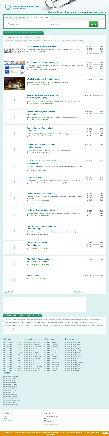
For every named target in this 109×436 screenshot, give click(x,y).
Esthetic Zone (33, 275)
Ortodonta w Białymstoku (51, 364)
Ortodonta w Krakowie (50, 344)
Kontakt (5, 416)
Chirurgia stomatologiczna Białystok (13, 366)
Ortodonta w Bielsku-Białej (52, 366)
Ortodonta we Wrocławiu (51, 346)
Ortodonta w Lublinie (50, 352)
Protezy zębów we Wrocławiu (73, 348)
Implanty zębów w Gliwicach (32, 370)
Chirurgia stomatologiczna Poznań (12, 350)
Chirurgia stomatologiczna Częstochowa (14, 362)
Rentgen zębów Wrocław (10, 384)
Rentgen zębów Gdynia (9, 398)
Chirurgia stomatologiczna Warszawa (13, 342)
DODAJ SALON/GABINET (51, 416)
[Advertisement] (44, 305)
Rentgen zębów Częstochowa (11, 400)
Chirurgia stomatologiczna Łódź (12, 346)
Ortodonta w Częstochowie (52, 362)
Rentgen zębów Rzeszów (10, 396)
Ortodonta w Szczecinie (51, 354)
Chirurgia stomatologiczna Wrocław (13, 348)
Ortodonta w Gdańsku (50, 350)
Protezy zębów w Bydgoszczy (73, 368)
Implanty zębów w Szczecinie (32, 354)
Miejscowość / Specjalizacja (39, 17)
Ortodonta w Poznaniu (50, 356)
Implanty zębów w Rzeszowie (32, 368)
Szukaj (93, 24)
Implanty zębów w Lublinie (31, 360)
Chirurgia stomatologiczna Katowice (13, 354)
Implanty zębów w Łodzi (30, 348)
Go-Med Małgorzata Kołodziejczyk (41, 46)
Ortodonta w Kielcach (50, 368)
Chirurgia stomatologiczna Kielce (12, 368)
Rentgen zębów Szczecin (10, 386)
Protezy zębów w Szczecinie (73, 356)
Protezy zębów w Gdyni (72, 370)
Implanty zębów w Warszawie (32, 342)
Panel (46, 418)
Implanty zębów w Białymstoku (32, 358)
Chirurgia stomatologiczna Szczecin (13, 358)
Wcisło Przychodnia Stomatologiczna (43, 79)
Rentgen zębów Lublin (9, 388)
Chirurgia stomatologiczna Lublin (12, 356)
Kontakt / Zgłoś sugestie (51, 424)
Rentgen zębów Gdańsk (9, 382)
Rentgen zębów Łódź (9, 380)
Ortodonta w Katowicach (51, 358)
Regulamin (6, 418)
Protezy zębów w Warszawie (73, 342)
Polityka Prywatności (8, 420)
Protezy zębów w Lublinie (72, 354)
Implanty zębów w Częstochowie (33, 366)
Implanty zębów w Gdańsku (31, 350)
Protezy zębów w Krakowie (73, 344)
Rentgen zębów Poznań (9, 390)
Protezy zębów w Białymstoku (73, 360)
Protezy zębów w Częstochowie (74, 362)
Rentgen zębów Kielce (9, 402)
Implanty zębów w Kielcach (31, 364)
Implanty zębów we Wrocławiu (32, 346)
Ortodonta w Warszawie (51, 342)
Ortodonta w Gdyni (49, 360)
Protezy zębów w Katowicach (73, 358)
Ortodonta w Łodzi (49, 348)
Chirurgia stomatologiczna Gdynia (12, 364)
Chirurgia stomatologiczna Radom (12, 370)
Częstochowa (42, 51)
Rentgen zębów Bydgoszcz (10, 404)
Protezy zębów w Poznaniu (73, 350)
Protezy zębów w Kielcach (72, 366)
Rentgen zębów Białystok (10, 394)
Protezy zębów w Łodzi (71, 346)
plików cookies (19, 432)
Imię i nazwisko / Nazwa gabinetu (16, 17)
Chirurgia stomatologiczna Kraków (12, 344)
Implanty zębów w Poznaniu (31, 352)
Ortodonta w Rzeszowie (51, 370)
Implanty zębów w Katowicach (32, 356)
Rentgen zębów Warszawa (10, 376)
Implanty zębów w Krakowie (31, 344)
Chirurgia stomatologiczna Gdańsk (12, 352)
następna (77, 291)
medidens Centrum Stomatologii (41, 210)
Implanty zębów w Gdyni (30, 362)
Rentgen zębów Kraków (9, 378)
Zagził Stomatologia (35, 177)
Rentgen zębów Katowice (10, 392)
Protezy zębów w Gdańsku (72, 352)
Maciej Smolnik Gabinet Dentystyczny (43, 63)
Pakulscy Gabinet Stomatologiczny (42, 194)
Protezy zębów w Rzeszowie (73, 364)
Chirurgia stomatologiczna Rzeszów (13, 360)
